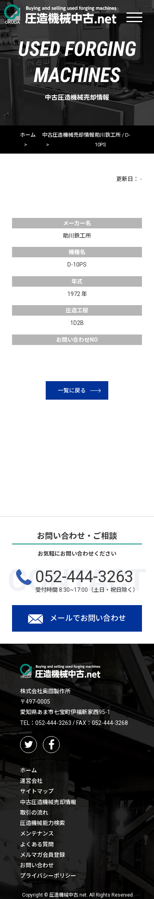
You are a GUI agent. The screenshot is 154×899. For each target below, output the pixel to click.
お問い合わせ (37, 865)
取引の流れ (34, 812)
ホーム (28, 135)
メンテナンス (37, 833)
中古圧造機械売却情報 (68, 135)
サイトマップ (37, 791)
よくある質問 (37, 844)
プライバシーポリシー (48, 875)
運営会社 (31, 781)
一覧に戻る (79, 390)
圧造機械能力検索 (42, 823)
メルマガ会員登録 (42, 855)
